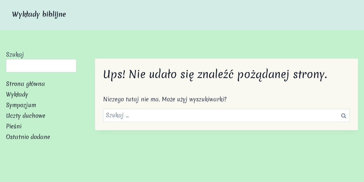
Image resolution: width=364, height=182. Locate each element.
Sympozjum (21, 105)
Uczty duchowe (25, 116)
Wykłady (17, 94)
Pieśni (13, 126)
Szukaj (15, 54)
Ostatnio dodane (28, 137)
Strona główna (25, 84)
